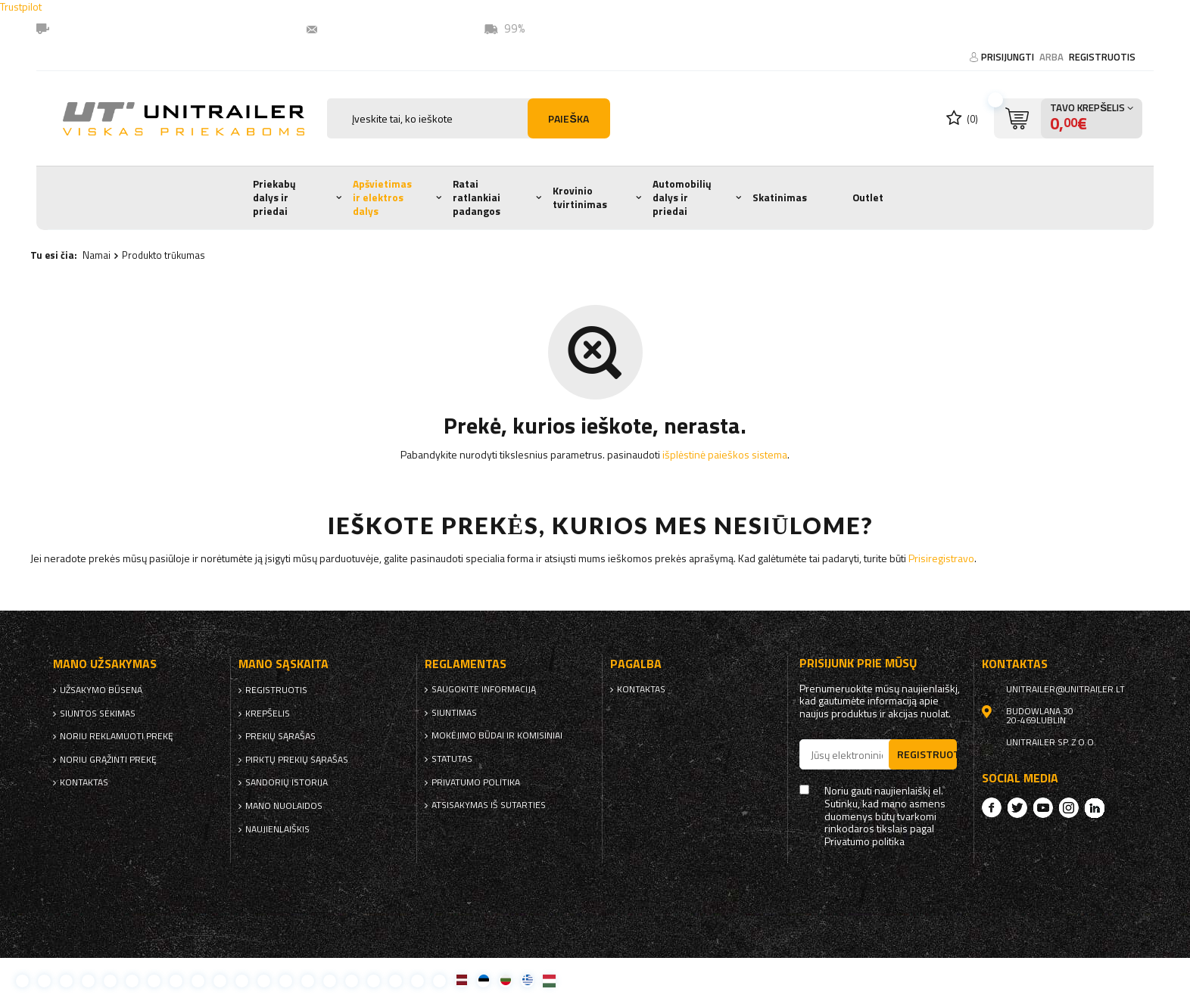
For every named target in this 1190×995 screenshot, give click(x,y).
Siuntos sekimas (98, 713)
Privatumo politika (475, 782)
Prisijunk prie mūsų (858, 663)
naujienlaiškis (277, 829)
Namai (97, 255)
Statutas (451, 758)
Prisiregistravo (941, 558)
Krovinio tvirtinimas (580, 197)
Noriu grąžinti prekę (108, 759)
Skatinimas (779, 197)
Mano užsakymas (105, 664)
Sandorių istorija (286, 782)
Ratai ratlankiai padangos (476, 197)
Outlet (867, 197)
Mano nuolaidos (283, 805)
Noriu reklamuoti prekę (116, 736)
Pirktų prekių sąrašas (296, 759)
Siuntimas (454, 712)
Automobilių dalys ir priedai (682, 197)
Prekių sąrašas (280, 736)
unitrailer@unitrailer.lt (386, 28)
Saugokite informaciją (483, 689)
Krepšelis (267, 713)
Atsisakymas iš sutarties (488, 805)
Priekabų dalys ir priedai (274, 197)
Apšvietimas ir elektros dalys (382, 197)
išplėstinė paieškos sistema (724, 454)
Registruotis (1102, 56)
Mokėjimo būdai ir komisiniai (496, 735)
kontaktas (84, 782)
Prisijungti (1008, 56)
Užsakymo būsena (101, 690)
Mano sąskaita (283, 664)
